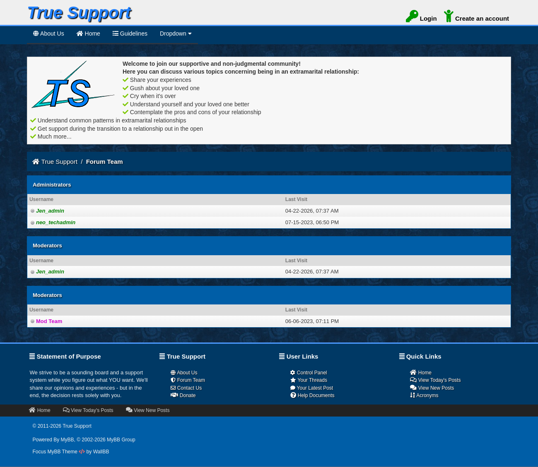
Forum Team (188, 380)
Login (421, 17)
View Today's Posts (435, 380)
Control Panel (308, 373)
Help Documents (312, 395)
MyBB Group (121, 440)
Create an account (476, 17)
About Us (48, 33)
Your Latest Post (311, 388)
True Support (59, 161)
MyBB (67, 440)
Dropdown (176, 33)
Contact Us (186, 388)
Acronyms (424, 395)
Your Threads (308, 380)
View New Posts (432, 388)
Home (420, 372)
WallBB (101, 452)
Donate (183, 395)
